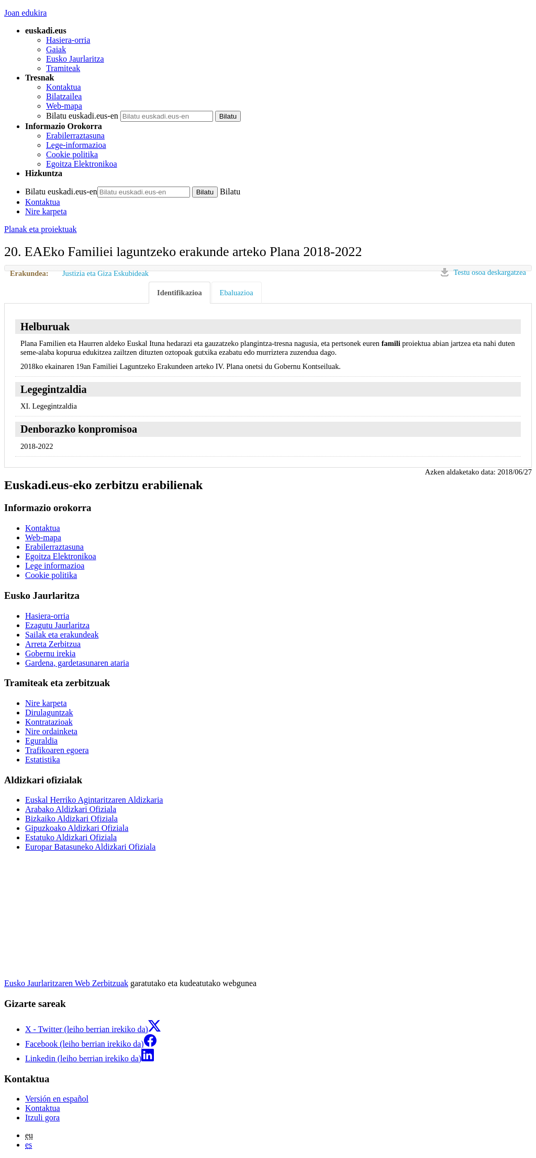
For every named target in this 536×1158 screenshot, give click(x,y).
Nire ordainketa (51, 731)
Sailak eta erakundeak (61, 634)
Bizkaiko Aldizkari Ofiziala (71, 818)
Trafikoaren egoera (57, 750)
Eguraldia (41, 740)
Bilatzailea (64, 96)
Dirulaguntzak (49, 712)
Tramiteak (63, 68)
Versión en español (56, 1098)
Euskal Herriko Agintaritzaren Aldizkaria (94, 799)
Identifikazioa (179, 292)
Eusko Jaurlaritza (75, 58)
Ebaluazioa (236, 292)
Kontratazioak (49, 721)
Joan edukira (25, 12)
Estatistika (42, 759)
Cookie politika (72, 154)
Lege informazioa (54, 565)
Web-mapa (64, 105)
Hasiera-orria (68, 40)
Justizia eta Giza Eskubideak (105, 273)
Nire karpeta (46, 211)
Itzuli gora (42, 1117)
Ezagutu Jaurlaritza (57, 625)
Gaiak (56, 49)
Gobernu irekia (50, 653)
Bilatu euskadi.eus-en (82, 115)
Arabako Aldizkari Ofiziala (70, 809)
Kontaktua (63, 87)
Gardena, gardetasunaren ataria (77, 662)
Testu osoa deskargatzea (489, 272)
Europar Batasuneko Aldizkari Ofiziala (90, 846)
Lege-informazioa (76, 145)
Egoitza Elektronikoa (81, 163)
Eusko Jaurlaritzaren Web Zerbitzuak (66, 983)
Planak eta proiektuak (40, 229)
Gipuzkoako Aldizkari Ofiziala (76, 828)
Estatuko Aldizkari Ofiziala (71, 837)
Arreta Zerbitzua (53, 644)
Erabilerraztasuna (75, 135)
